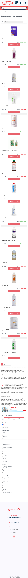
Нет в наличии (5, 427)
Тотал (3, 195)
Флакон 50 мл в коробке (7, 466)
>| (9, 364)
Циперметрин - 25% (6, 444)
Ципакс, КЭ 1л (6, 307)
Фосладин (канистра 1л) (8, 240)
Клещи (4, 432)
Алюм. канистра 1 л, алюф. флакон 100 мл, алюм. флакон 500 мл (14, 472)
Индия (4, 487)
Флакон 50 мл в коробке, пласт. (8, 470)
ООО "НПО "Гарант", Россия (7, 492)
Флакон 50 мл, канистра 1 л (8, 467)
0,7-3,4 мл (5, 461)
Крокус (4, 128)
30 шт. (4, 478)
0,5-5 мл (4, 459)
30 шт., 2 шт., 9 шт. (6, 479)
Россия (4, 489)
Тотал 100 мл (5, 218)
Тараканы (5, 435)
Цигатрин (4, 263)
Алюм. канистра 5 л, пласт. (7, 469)
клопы (4, 433)
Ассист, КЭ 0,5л (6, 83)
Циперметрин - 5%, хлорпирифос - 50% (10, 448)
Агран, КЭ (4, 39)
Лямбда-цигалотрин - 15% (7, 447)
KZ (22, 3)
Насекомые (5, 436)
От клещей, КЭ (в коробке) (9, 151)
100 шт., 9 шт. (5, 482)
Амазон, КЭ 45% (6, 61)
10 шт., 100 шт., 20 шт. (7, 477)
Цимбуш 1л (5, 285)
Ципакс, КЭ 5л (6, 330)
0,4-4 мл (4, 458)
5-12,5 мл (5, 455)
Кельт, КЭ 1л (5, 106)
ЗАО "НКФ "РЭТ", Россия (7, 490)
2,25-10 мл (5, 453)
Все (3, 424)
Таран (3, 173)
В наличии (5, 425)
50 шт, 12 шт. (5, 481)
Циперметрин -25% (6, 443)
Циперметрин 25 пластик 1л (10, 352)
